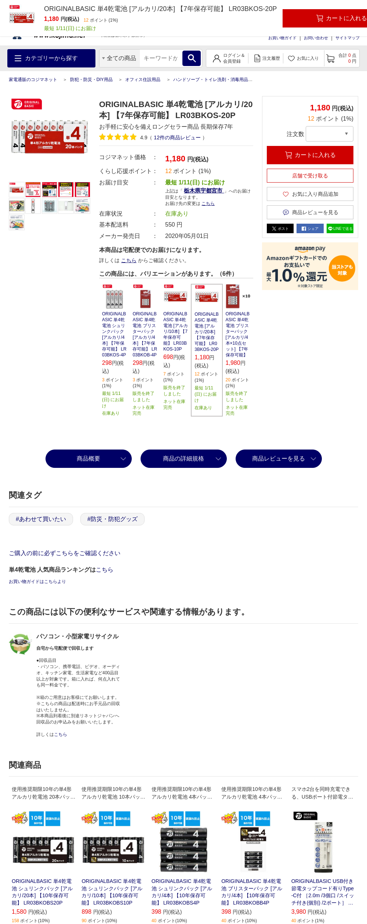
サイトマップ (347, 38)
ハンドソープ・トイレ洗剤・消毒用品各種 (215, 79)
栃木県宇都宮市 (204, 190)
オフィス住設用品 (142, 79)
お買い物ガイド (282, 38)
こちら (208, 203)
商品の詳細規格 (183, 458)
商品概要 (88, 458)
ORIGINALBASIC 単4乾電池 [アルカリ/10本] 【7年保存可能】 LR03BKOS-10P (175, 331)
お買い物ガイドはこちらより (37, 581)
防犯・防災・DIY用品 (91, 79)
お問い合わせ (316, 38)
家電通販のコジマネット (33, 79)
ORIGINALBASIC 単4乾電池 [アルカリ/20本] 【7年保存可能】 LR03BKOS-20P (206, 332)
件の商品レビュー (177, 137)
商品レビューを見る (278, 458)
